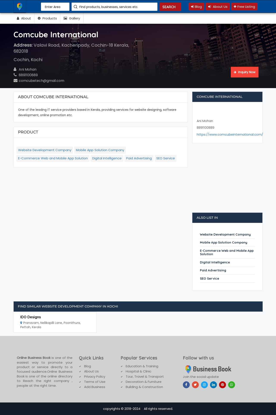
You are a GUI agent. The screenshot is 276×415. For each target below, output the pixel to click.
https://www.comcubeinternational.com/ (230, 134)
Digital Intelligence (107, 158)
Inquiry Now (244, 72)
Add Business (94, 387)
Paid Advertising (139, 158)
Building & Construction (144, 387)
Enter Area (52, 7)
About (24, 18)
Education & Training (142, 366)
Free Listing (244, 6)
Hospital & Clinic (138, 371)
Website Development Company (44, 150)
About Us (217, 6)
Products (47, 18)
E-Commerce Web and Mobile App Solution (53, 158)
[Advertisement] (227, 180)
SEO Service (165, 158)
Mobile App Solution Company (100, 150)
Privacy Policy (94, 376)
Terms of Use (94, 381)
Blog (196, 6)
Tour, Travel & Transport (145, 376)
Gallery (72, 18)
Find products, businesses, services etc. (108, 7)
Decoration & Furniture (144, 381)
